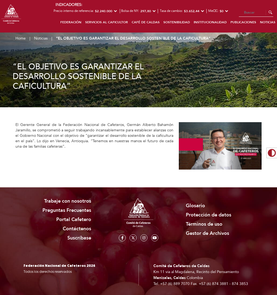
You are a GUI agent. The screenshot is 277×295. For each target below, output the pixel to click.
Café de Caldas (146, 22)
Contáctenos (77, 228)
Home (20, 38)
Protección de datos (208, 215)
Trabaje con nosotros (67, 201)
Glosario (195, 205)
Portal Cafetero (73, 219)
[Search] (256, 13)
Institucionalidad (210, 22)
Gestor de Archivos (207, 233)
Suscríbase (79, 238)
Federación (70, 22)
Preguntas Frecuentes (66, 210)
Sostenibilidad (176, 22)
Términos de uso (204, 224)
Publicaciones (243, 22)
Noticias (41, 38)
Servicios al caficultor (106, 22)
